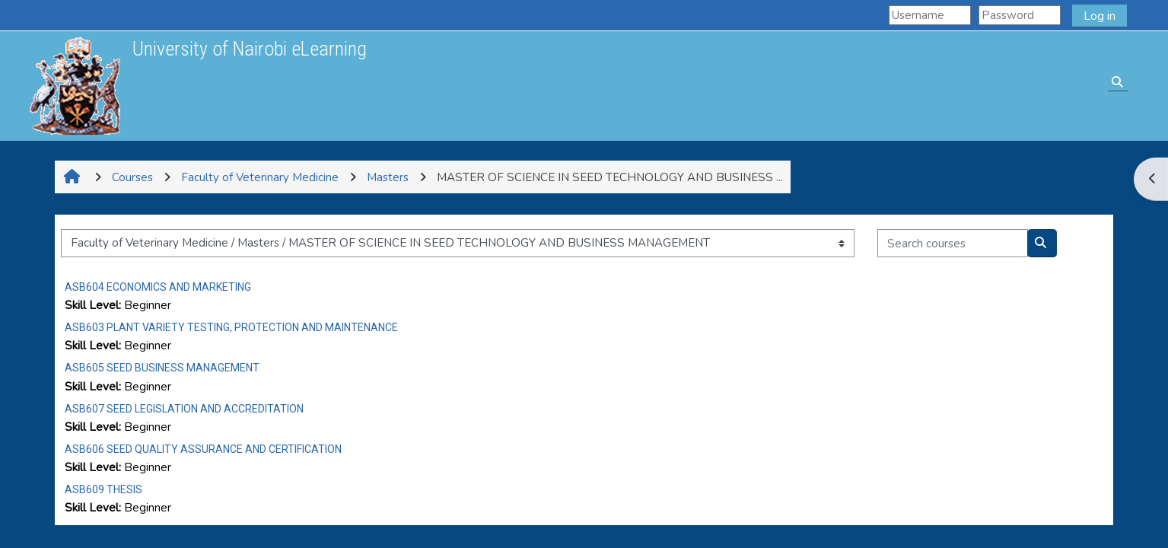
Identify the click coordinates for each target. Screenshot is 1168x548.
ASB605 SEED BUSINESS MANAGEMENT (162, 368)
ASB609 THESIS (103, 489)
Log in (1099, 16)
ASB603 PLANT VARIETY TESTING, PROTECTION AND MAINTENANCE (231, 327)
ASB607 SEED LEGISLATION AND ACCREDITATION (184, 409)
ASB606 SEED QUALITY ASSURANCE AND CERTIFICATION (203, 449)
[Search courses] (952, 243)
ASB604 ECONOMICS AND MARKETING (158, 287)
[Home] (74, 85)
